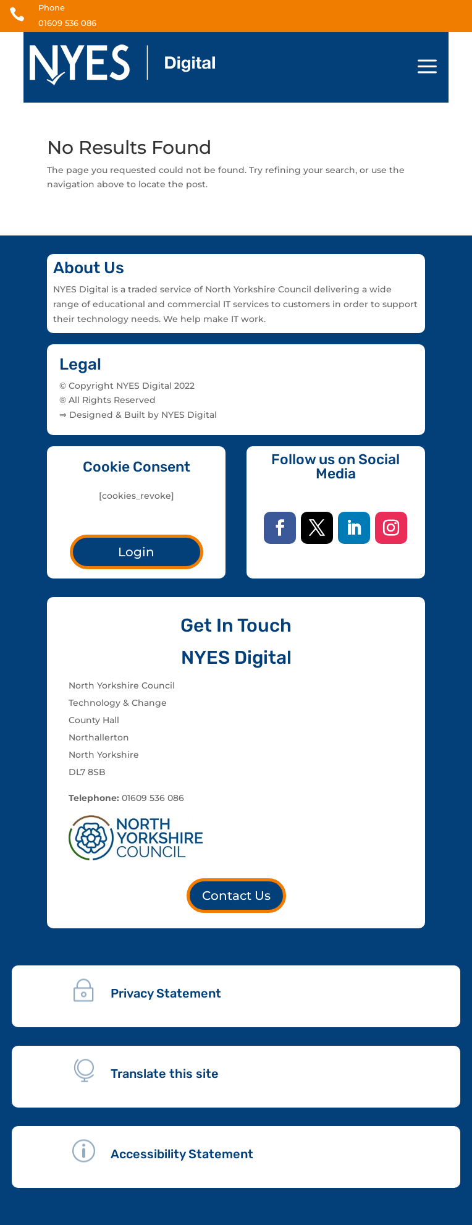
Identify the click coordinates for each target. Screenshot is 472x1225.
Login (136, 552)
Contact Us (236, 895)
